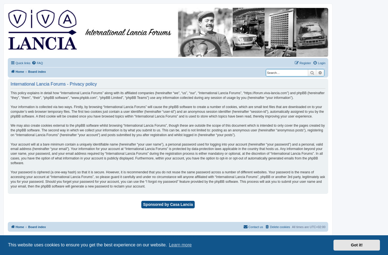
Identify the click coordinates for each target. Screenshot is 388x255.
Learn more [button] (180, 244)
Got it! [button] (357, 245)
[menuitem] (37, 63)
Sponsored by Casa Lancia (168, 204)
